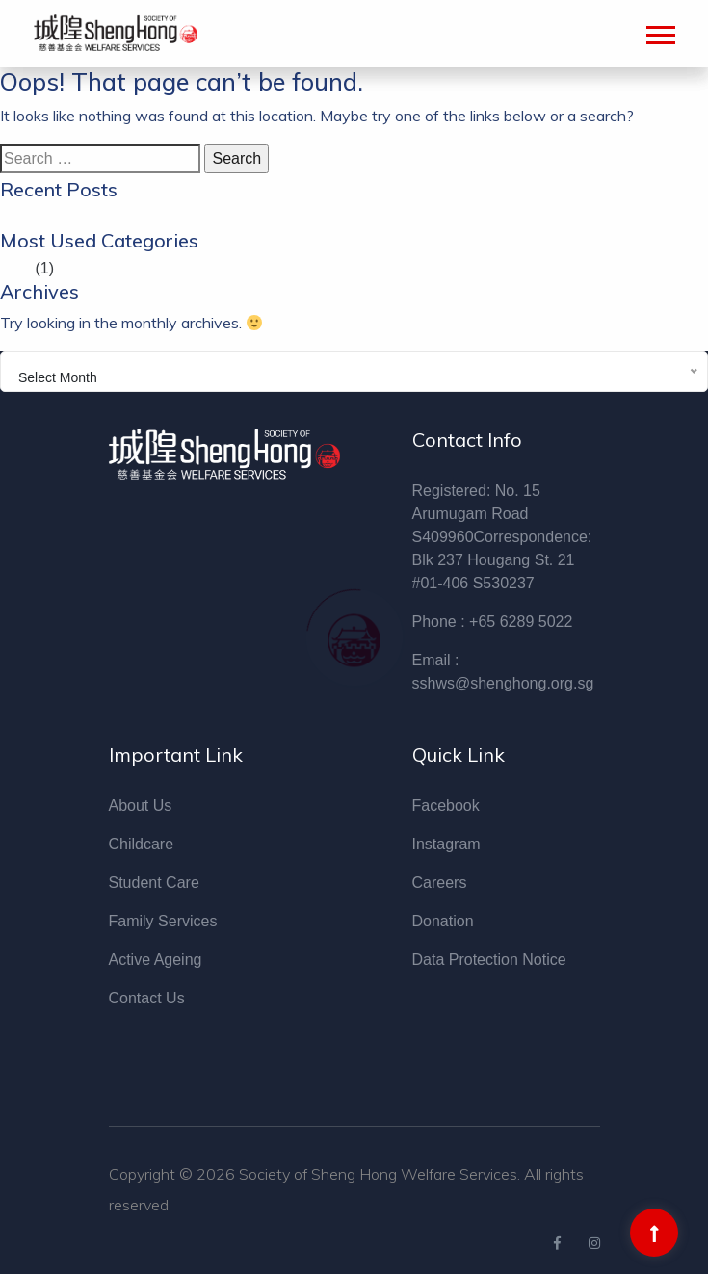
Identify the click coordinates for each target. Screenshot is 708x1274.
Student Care (154, 882)
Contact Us (147, 998)
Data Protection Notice (489, 959)
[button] (659, 31)
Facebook (446, 805)
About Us (140, 805)
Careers (439, 882)
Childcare (141, 844)
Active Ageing (155, 959)
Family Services (163, 921)
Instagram (446, 844)
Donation (443, 921)
